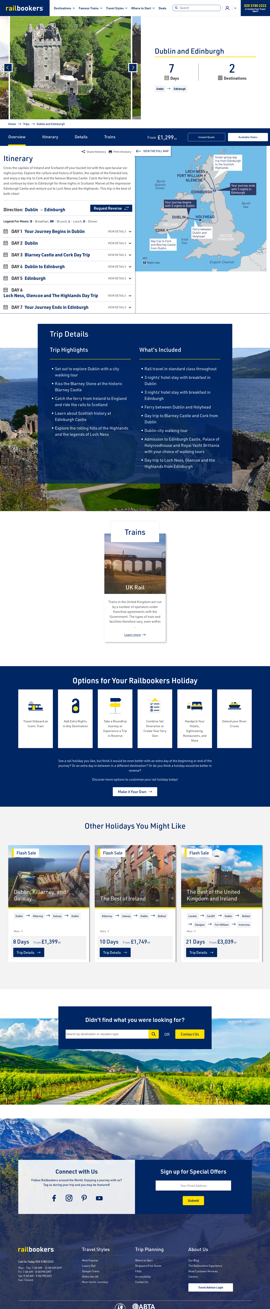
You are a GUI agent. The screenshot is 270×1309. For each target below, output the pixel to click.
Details (81, 136)
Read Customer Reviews (203, 1271)
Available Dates (247, 137)
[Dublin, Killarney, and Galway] (48, 876)
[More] (14, 931)
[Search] (196, 8)
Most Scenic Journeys (95, 1282)
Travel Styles (115, 8)
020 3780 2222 (44, 1261)
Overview (17, 136)
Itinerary (50, 136)
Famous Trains (89, 8)
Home (12, 124)
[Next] (132, 67)
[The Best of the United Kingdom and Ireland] (221, 876)
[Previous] (8, 67)
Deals (162, 8)
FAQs (138, 1271)
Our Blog (193, 1260)
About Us (198, 1249)
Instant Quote (206, 137)
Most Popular (90, 1260)
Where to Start (141, 8)
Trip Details (25, 952)
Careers (193, 1276)
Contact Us (190, 1034)
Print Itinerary (122, 151)
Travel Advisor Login (210, 1287)
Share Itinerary (96, 151)
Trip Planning (149, 1249)
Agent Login (227, 8)
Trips (26, 124)
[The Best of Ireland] (135, 876)
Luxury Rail (89, 1265)
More (191, 931)
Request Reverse (108, 208)
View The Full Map (156, 151)
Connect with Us (76, 1171)
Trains (110, 136)
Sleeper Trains (91, 1271)
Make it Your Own (132, 791)
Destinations (62, 8)
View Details (117, 231)
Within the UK (90, 1276)
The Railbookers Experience (205, 1265)
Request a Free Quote (148, 1265)
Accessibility (143, 1276)
